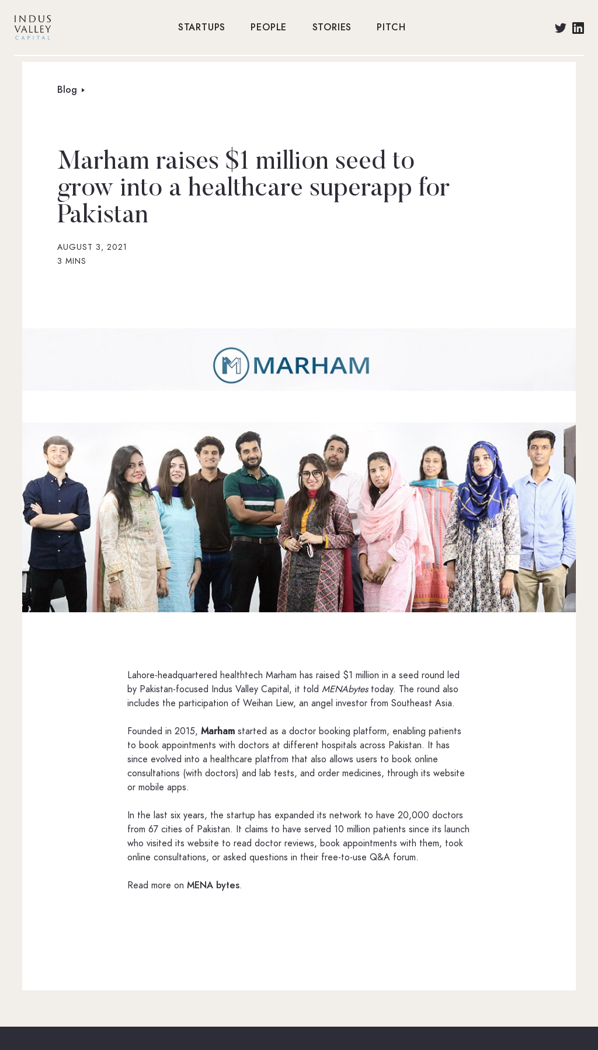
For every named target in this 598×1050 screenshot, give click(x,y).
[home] (90, 27)
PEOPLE (269, 27)
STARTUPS (201, 27)
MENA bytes (213, 885)
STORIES (332, 27)
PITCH (391, 27)
